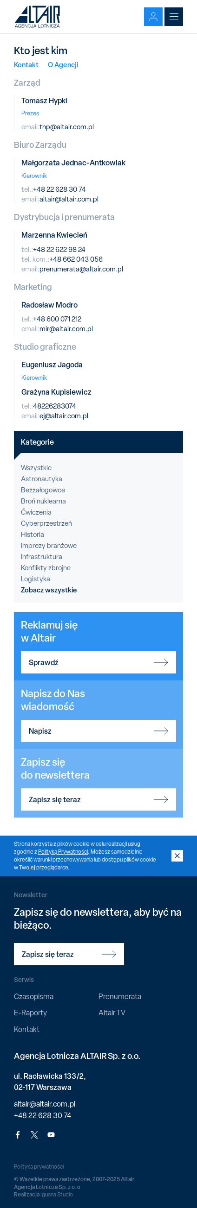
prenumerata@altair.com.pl (81, 269)
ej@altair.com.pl (63, 416)
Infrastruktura (41, 556)
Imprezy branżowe (49, 545)
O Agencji (63, 64)
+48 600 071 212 (57, 319)
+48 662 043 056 (76, 259)
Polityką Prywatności (63, 852)
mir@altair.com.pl (66, 328)
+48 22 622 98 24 (59, 249)
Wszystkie (36, 467)
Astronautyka (41, 479)
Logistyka (35, 579)
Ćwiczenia (36, 512)
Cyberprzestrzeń (46, 523)
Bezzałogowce (43, 490)
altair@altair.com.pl (68, 199)
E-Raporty (30, 1013)
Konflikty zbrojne (46, 568)
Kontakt (26, 64)
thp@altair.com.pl (66, 127)
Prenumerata (119, 996)
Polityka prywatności (39, 1166)
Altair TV (111, 1013)
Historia (32, 534)
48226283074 (54, 406)
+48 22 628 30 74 (59, 189)
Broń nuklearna (43, 501)
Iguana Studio (56, 1194)
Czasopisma (33, 996)
